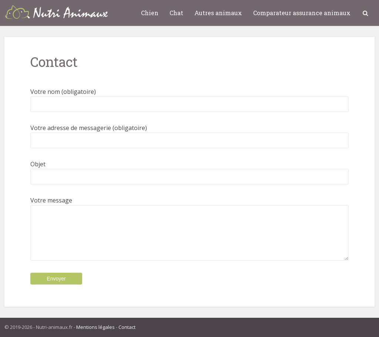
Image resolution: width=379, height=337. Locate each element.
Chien (149, 13)
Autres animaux (218, 13)
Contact (126, 327)
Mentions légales (95, 327)
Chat (176, 13)
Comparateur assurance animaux (302, 13)
